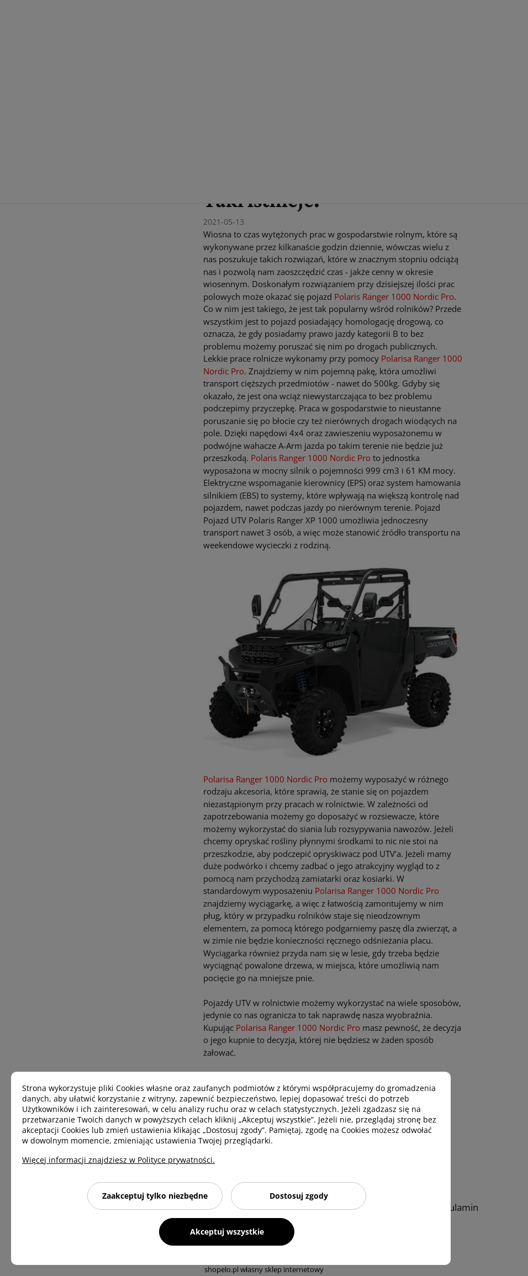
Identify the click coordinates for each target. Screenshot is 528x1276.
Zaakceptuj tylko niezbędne (155, 1195)
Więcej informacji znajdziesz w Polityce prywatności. (118, 1160)
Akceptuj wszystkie (227, 1231)
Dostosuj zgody (299, 1195)
